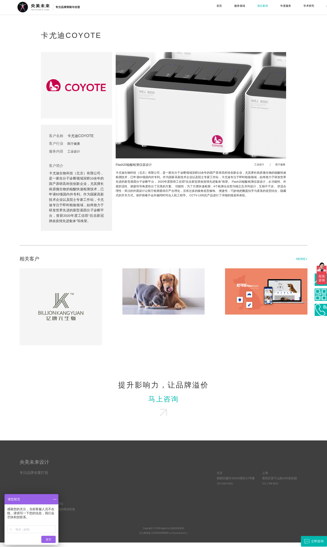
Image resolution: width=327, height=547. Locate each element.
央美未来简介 (143, 478)
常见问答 (182, 483)
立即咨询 (312, 541)
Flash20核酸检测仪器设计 (136, 164)
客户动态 (182, 488)
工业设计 (75, 151)
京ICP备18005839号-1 (178, 537)
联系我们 (300, 7)
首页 (149, 7)
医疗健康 (75, 143)
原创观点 (182, 478)
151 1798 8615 (271, 488)
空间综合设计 (103, 504)
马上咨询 (163, 400)
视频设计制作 (103, 499)
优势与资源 (142, 483)
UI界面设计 (101, 494)
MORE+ (300, 259)
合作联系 (224, 466)
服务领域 (172, 7)
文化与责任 (142, 488)
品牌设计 (100, 483)
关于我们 (275, 7)
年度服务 (223, 7)
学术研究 (249, 7)
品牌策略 (100, 478)
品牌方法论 (183, 494)
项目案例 (197, 7)
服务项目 (101, 466)
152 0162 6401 (226, 488)
